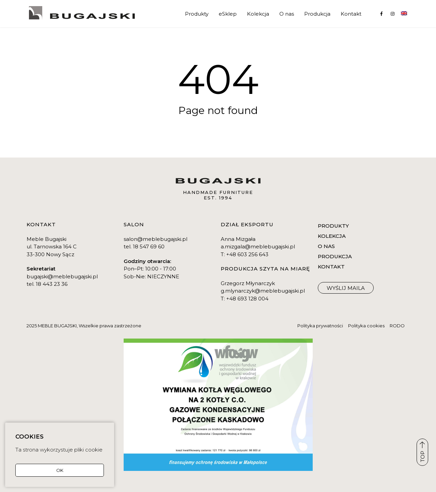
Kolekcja (258, 14)
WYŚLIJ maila (346, 288)
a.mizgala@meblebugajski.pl (258, 246)
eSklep (228, 14)
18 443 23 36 (51, 284)
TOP (422, 452)
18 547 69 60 (149, 246)
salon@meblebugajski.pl (155, 239)
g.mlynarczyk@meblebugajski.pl (263, 291)
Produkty (196, 14)
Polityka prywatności (320, 325)
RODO (397, 325)
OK (59, 470)
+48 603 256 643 (247, 254)
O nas (286, 14)
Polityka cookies (366, 325)
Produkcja (317, 14)
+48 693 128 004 (247, 298)
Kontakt (351, 14)
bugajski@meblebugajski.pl (62, 276)
